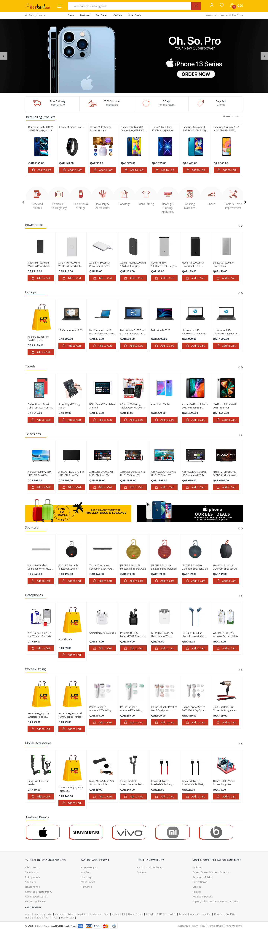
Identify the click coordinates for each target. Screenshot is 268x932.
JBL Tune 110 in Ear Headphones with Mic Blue (193, 634)
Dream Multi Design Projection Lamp (100, 128)
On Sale (117, 15)
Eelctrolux (95, 914)
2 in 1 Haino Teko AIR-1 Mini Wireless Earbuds (40, 634)
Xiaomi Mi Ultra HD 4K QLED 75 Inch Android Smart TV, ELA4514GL (224, 473)
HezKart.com (41, 925)
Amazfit (194, 914)
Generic (59, 914)
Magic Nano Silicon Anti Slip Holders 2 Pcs (101, 782)
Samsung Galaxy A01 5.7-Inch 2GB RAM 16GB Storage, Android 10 (227, 128)
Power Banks (200, 882)
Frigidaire (82, 914)
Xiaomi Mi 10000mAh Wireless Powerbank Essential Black (38, 264)
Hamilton (206, 914)
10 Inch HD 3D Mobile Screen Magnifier (224, 782)
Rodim (47, 917)
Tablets (197, 891)
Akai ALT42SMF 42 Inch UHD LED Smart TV (39, 473)
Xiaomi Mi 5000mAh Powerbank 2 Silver (99, 264)
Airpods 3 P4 (65, 639)
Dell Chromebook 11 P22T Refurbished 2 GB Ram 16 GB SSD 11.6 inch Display (102, 332)
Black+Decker (135, 914)
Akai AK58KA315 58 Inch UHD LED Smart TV (163, 473)
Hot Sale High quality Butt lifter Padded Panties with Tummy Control (38, 715)
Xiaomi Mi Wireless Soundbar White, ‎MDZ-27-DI (40, 567)
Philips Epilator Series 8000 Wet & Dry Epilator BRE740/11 (194, 708)
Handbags (86, 877)
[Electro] (37, 6)
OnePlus (230, 914)
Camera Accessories (36, 896)
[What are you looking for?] (130, 6)
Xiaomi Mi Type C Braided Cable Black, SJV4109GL (193, 782)
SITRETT (161, 914)
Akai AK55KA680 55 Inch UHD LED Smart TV (132, 473)
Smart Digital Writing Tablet (69, 406)
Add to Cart (41, 170)
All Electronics (32, 867)
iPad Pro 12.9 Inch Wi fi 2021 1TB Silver (225, 406)
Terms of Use (215, 925)
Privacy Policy (233, 925)
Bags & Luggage (89, 867)
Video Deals (134, 15)
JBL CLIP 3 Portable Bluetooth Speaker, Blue (195, 567)
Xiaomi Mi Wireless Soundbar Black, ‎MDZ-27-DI (101, 567)
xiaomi (115, 914)
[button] (212, 5)
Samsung (39, 914)
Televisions (31, 872)
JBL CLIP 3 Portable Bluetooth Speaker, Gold (133, 567)
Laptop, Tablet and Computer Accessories (215, 901)
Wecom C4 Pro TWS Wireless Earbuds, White (225, 634)
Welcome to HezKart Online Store (224, 15)
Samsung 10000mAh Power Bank (223, 264)
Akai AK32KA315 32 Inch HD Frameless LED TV (194, 473)
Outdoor (141, 872)
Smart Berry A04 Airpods (102, 633)
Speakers (30, 882)
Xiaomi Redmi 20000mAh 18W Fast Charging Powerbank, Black (133, 264)
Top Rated (101, 15)
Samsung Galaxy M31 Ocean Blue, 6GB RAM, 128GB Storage (133, 128)
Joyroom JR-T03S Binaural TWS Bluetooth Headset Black (132, 634)
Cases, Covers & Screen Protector (211, 872)
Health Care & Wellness (150, 867)
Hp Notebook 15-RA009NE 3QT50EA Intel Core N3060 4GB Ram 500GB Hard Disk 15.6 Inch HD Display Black (194, 332)
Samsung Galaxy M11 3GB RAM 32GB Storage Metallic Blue (195, 128)
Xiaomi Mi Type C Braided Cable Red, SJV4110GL (161, 782)
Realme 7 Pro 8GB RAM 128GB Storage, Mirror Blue (40, 128)
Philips (70, 914)
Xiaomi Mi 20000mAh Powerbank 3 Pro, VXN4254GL (193, 264)
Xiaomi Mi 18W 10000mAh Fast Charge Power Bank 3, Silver (163, 264)
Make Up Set (88, 882)
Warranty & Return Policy (191, 925)
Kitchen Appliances (35, 901)
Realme (218, 914)
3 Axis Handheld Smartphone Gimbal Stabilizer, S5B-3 (131, 782)
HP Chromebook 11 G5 (70, 330)
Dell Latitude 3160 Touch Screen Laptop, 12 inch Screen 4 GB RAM (133, 332)
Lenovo (183, 914)
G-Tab (37, 917)
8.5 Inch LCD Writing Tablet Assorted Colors (132, 406)
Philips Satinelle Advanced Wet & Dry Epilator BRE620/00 (131, 708)
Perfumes (86, 886)
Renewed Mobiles (203, 877)
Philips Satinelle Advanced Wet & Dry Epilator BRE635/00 (100, 708)
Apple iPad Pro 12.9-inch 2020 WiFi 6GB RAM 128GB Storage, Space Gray (195, 406)
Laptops (197, 886)
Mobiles (197, 867)
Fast (56, 917)
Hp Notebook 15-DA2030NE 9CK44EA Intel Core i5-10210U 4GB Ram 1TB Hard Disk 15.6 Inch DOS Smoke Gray (226, 332)
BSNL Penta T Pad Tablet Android (102, 406)
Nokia (28, 917)
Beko (106, 914)
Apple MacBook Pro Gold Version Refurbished (38, 338)
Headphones (32, 886)
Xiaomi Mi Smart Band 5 (71, 127)
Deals (71, 15)
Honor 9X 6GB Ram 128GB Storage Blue (162, 128)
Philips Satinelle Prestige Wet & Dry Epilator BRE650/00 (164, 708)
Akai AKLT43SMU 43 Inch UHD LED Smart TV (71, 473)
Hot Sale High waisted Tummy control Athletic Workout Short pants (70, 715)
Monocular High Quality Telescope (70, 789)
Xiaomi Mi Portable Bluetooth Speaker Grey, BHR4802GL (226, 567)
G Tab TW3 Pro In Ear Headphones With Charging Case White (162, 634)
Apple (28, 914)
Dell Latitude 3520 (160, 330)
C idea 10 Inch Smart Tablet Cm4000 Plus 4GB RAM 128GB (40, 406)
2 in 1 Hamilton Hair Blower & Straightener (225, 708)
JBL (123, 914)
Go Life (172, 914)
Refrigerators (32, 877)
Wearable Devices (203, 896)
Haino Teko (67, 917)
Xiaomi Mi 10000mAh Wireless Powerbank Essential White (69, 264)
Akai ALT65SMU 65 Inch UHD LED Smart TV (101, 473)
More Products (232, 116)
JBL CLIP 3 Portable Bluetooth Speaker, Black (68, 567)
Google (150, 914)
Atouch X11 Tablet (160, 404)
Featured (85, 15)
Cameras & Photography (38, 891)
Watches (86, 872)
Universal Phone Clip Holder (38, 782)
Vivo (50, 914)
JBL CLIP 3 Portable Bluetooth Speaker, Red (164, 567)
